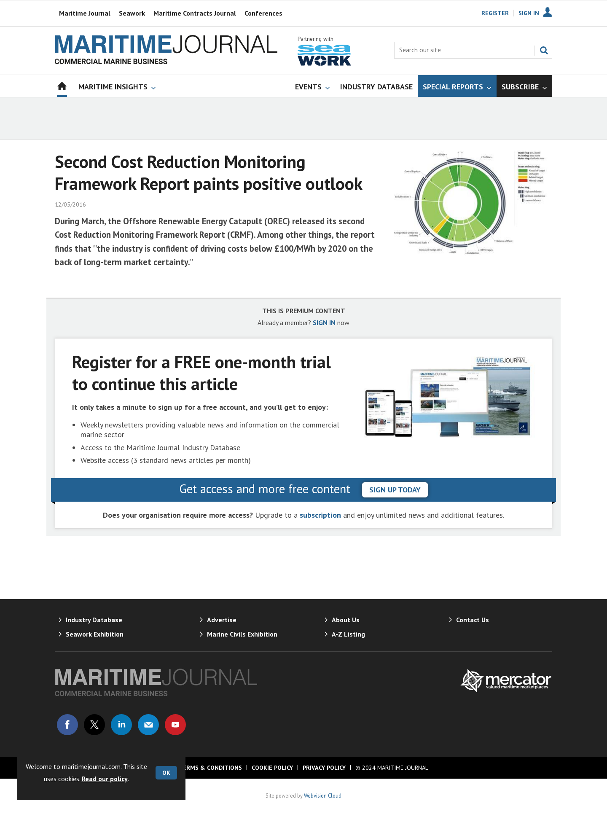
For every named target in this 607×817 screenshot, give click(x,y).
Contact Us (472, 619)
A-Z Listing (348, 634)
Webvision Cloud (322, 795)
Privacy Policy (324, 767)
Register (495, 13)
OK (166, 773)
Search (544, 50)
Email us (148, 725)
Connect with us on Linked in (121, 725)
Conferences (263, 13)
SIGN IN (324, 322)
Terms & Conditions (210, 767)
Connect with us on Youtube (175, 725)
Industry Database (94, 619)
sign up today (395, 489)
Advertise (221, 619)
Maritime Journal (84, 13)
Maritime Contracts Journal (194, 13)
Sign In (528, 13)
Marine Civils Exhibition (242, 634)
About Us (346, 619)
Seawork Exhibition (95, 634)
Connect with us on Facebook (67, 725)
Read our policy (105, 778)
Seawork (132, 13)
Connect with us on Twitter (94, 725)
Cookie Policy (272, 767)
